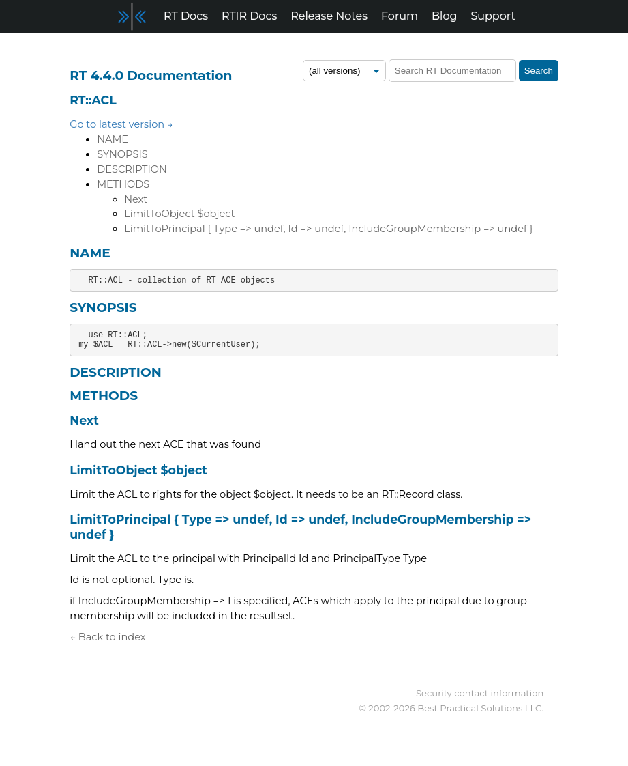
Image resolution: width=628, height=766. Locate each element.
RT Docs (186, 16)
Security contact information (479, 692)
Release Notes (329, 16)
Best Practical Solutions (469, 708)
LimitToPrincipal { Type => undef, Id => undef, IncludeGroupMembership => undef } (328, 229)
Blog (444, 16)
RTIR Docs (249, 16)
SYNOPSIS (122, 154)
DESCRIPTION (132, 169)
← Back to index (107, 637)
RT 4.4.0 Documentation (151, 75)
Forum (399, 16)
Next (135, 199)
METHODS (123, 184)
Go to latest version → (121, 124)
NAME (112, 139)
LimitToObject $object (179, 214)
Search (538, 71)
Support (492, 16)
